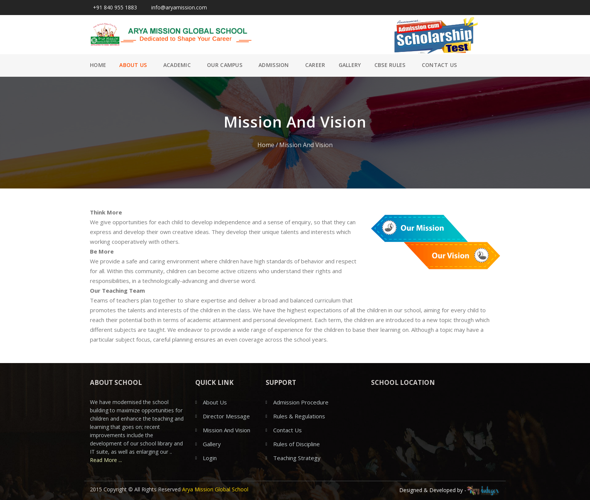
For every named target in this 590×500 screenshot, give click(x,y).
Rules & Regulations (299, 416)
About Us (133, 64)
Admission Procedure (300, 402)
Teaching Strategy (297, 458)
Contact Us (439, 64)
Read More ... (106, 460)
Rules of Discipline (296, 444)
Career (315, 64)
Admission (274, 64)
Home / (267, 145)
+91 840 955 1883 (113, 7)
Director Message (226, 416)
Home (98, 64)
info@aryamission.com (177, 7)
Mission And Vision (306, 145)
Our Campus (224, 64)
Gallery (350, 64)
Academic (177, 64)
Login (210, 458)
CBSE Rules (390, 64)
